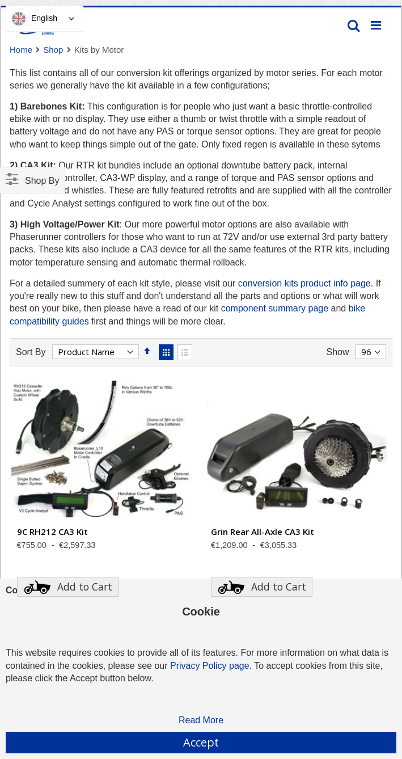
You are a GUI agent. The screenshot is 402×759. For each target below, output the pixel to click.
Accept (201, 742)
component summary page (274, 308)
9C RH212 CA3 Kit (52, 531)
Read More (201, 720)
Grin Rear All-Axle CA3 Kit (262, 531)
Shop (53, 49)
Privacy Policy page (209, 666)
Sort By (30, 352)
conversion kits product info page (304, 283)
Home (21, 49)
